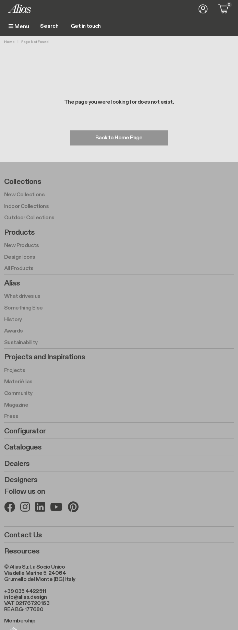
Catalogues (23, 447)
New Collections (24, 194)
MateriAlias (18, 381)
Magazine (16, 405)
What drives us (22, 296)
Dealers (16, 463)
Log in (203, 8)
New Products (21, 245)
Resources (21, 551)
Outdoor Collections (29, 217)
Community (18, 393)
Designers (20, 480)
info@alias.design (25, 597)
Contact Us (23, 535)
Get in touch (86, 26)
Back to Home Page (119, 137)
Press (11, 416)
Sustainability (21, 342)
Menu (19, 26)
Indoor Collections (26, 206)
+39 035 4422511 (25, 591)
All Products (19, 268)
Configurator (25, 431)
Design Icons (19, 257)
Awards (13, 331)
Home (9, 41)
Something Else (23, 308)
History (13, 319)
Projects (14, 370)
